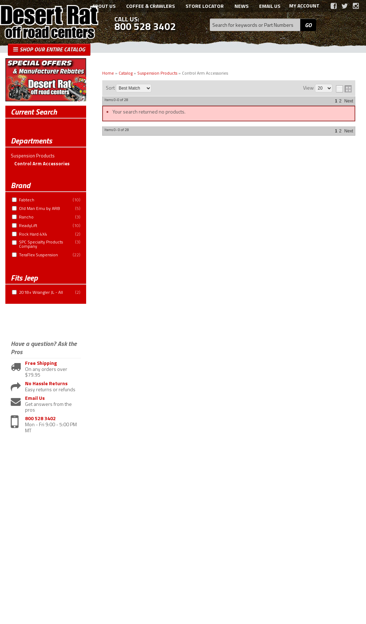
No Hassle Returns (46, 384)
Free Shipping (41, 363)
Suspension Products (33, 155)
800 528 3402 (40, 419)
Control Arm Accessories (42, 163)
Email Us (35, 398)
